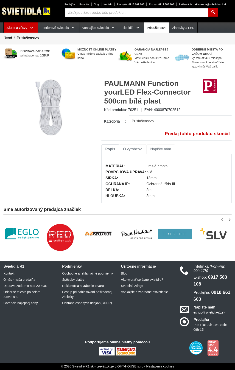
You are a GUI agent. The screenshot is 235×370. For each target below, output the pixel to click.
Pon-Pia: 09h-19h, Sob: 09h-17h (210, 327)
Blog (96, 4)
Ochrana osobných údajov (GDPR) (87, 303)
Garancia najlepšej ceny (20, 303)
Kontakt (108, 4)
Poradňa (84, 4)
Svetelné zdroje (132, 286)
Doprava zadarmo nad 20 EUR (25, 286)
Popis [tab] (110, 149)
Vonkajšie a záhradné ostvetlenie (144, 292)
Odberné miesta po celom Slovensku (21, 294)
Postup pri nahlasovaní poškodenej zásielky (87, 294)
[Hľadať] (213, 12)
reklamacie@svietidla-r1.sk (203, 4)
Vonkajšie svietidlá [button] (99, 28)
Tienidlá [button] (131, 28)
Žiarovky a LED (183, 28)
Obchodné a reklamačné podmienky (88, 273)
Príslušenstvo (157, 28)
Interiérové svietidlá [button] (58, 28)
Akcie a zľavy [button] (20, 28)
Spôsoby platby (73, 279)
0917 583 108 (161, 4)
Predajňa (69, 4)
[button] (223, 219)
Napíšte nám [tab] (160, 149)
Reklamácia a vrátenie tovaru (83, 286)
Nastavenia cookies (160, 366)
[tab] (110, 149)
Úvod (7, 38)
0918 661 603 (130, 4)
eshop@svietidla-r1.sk (209, 312)
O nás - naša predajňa (19, 279)
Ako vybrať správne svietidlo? (142, 279)
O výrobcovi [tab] (132, 149)
